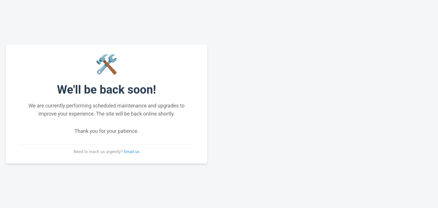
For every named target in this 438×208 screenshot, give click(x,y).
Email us (132, 151)
